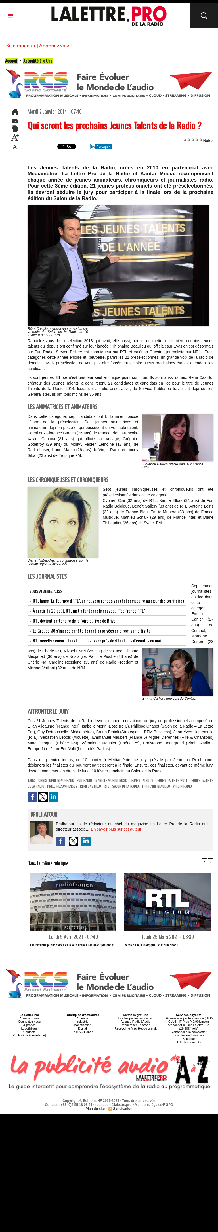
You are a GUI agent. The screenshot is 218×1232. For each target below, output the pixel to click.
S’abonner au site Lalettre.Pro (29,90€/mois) (188, 1026)
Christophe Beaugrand (56, 780)
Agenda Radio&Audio (135, 1021)
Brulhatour (43, 815)
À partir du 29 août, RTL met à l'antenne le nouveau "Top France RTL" (89, 610)
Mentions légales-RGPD (154, 1105)
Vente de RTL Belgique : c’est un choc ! (151, 945)
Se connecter (20, 45)
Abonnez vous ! (55, 45)
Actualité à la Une (37, 61)
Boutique (189, 1038)
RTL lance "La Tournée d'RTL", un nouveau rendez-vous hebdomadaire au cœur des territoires (108, 600)
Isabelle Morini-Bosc (111, 780)
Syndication (122, 1109)
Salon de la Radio (125, 786)
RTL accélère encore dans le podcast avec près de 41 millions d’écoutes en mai (97, 640)
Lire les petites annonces (135, 1018)
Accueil (11, 61)
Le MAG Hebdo (82, 1032)
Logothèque (29, 1028)
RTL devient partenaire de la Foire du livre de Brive (74, 620)
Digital (82, 1028)
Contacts (29, 1032)
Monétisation (82, 1025)
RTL (106, 786)
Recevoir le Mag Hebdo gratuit (135, 1028)
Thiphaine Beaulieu (156, 786)
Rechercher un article (135, 1025)
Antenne (82, 1018)
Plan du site (95, 1109)
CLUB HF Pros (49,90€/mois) (188, 1021)
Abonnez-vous (29, 1018)
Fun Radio (84, 780)
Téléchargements (189, 1042)
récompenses (66, 786)
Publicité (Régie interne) (29, 1035)
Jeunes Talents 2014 (172, 780)
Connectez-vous (29, 1021)
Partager (100, 146)
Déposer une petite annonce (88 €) (188, 1018)
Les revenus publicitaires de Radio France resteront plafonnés (72, 945)
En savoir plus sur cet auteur (116, 829)
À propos (29, 1025)
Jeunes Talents (141, 780)
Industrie (82, 1021)
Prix (50, 786)
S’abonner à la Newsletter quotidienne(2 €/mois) (189, 1033)
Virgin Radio (182, 786)
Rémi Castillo (90, 786)
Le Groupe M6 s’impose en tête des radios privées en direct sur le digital (92, 630)
